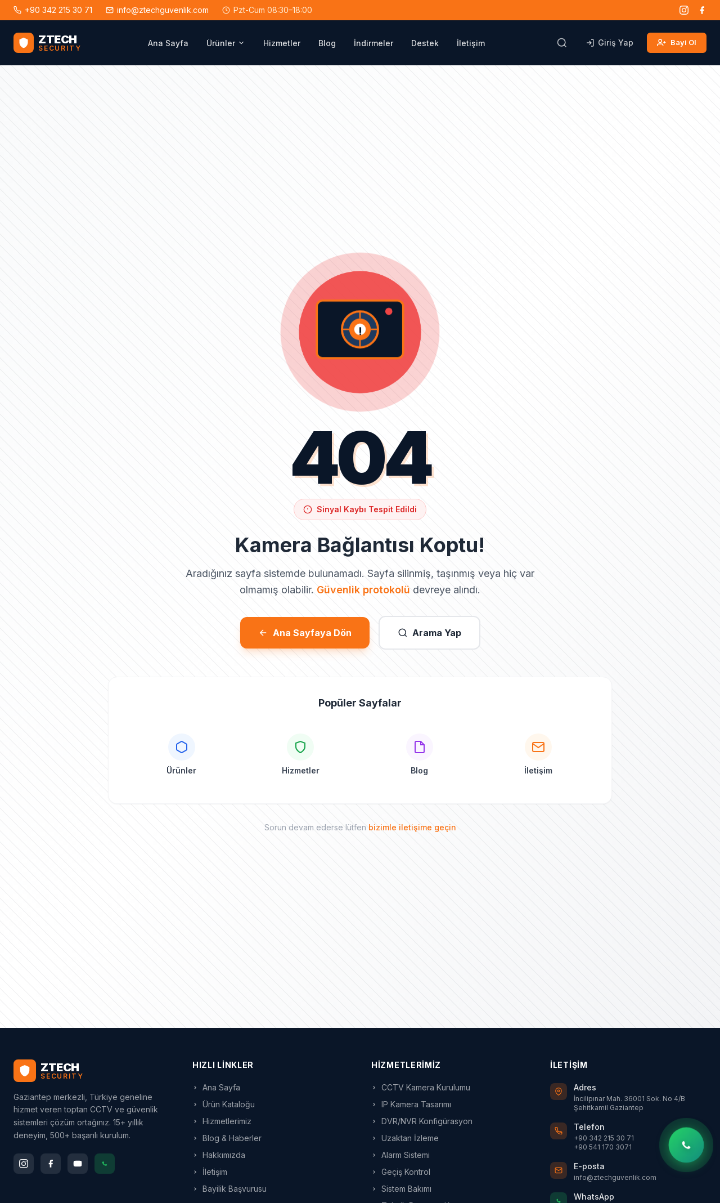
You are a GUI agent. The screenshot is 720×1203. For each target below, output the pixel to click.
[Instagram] (684, 10)
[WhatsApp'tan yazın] (686, 1144)
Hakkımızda (218, 1155)
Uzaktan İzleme (405, 1138)
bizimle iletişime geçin (412, 827)
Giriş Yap (609, 42)
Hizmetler (281, 43)
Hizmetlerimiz (221, 1121)
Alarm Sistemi (400, 1155)
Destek (425, 43)
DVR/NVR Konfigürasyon (421, 1121)
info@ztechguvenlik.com (157, 10)
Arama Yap (429, 632)
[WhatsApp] (104, 1163)
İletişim (471, 43)
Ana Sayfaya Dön (305, 632)
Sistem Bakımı (401, 1188)
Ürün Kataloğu (223, 1104)
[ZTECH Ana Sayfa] (92, 1070)
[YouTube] (78, 1163)
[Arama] (562, 43)
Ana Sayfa (168, 43)
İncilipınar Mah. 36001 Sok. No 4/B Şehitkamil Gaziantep (629, 1103)
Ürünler (225, 43)
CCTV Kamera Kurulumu (420, 1087)
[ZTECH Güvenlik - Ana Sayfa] (47, 43)
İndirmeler (373, 43)
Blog (327, 43)
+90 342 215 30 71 (53, 10)
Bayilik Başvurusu (229, 1188)
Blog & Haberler (227, 1138)
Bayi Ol (676, 42)
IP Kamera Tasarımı (411, 1104)
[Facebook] (702, 10)
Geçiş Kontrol (400, 1172)
